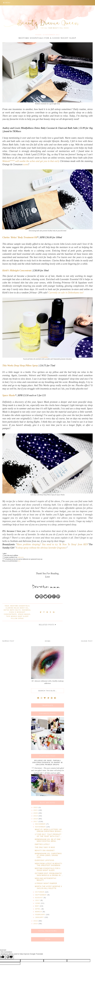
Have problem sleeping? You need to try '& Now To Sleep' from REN (52, 544)
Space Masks (8, 395)
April (38, 909)
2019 (36, 816)
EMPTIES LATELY (42, 844)
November (40, 827)
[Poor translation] (9, 957)
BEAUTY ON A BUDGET (45, 850)
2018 (36, 819)
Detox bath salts (12, 610)
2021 (36, 810)
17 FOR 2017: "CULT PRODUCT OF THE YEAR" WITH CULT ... (48, 835)
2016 (36, 921)
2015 (36, 923)
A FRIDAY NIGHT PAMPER (46, 883)
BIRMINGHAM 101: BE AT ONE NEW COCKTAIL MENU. (47, 840)
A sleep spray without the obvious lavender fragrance (41, 547)
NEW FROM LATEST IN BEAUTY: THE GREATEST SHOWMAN (48, 864)
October (40, 892)
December (40, 824)
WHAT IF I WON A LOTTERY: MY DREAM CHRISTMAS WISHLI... (49, 830)
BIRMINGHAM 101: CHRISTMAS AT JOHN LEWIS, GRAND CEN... (48, 855)
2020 (36, 813)
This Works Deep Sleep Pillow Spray (20, 365)
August (39, 897)
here (19, 561)
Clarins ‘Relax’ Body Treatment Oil (19, 237)
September (41, 895)
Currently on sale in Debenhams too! (66, 292)
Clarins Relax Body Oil (17, 608)
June (38, 903)
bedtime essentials (20, 606)
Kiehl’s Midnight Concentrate (16, 270)
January (40, 917)
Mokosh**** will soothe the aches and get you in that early (31, 161)
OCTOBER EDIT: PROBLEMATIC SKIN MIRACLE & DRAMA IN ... (49, 874)
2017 (36, 821)
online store (21, 557)
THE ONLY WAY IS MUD (45, 847)
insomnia (26, 610)
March (39, 911)
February (40, 914)
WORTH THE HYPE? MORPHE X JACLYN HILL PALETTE (48, 887)
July (37, 900)
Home (47, 641)
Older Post (87, 641)
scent (25, 164)
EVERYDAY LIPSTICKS (44, 860)
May (37, 906)
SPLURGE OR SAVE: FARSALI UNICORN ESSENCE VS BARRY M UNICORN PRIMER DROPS (47, 762)
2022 (36, 807)
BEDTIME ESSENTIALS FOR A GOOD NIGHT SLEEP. (47, 869)
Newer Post (8, 641)
